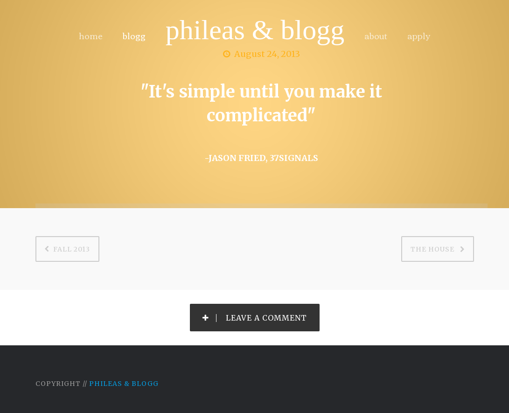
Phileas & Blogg (255, 29)
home (91, 35)
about (375, 35)
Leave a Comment (254, 317)
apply (418, 35)
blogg (134, 35)
